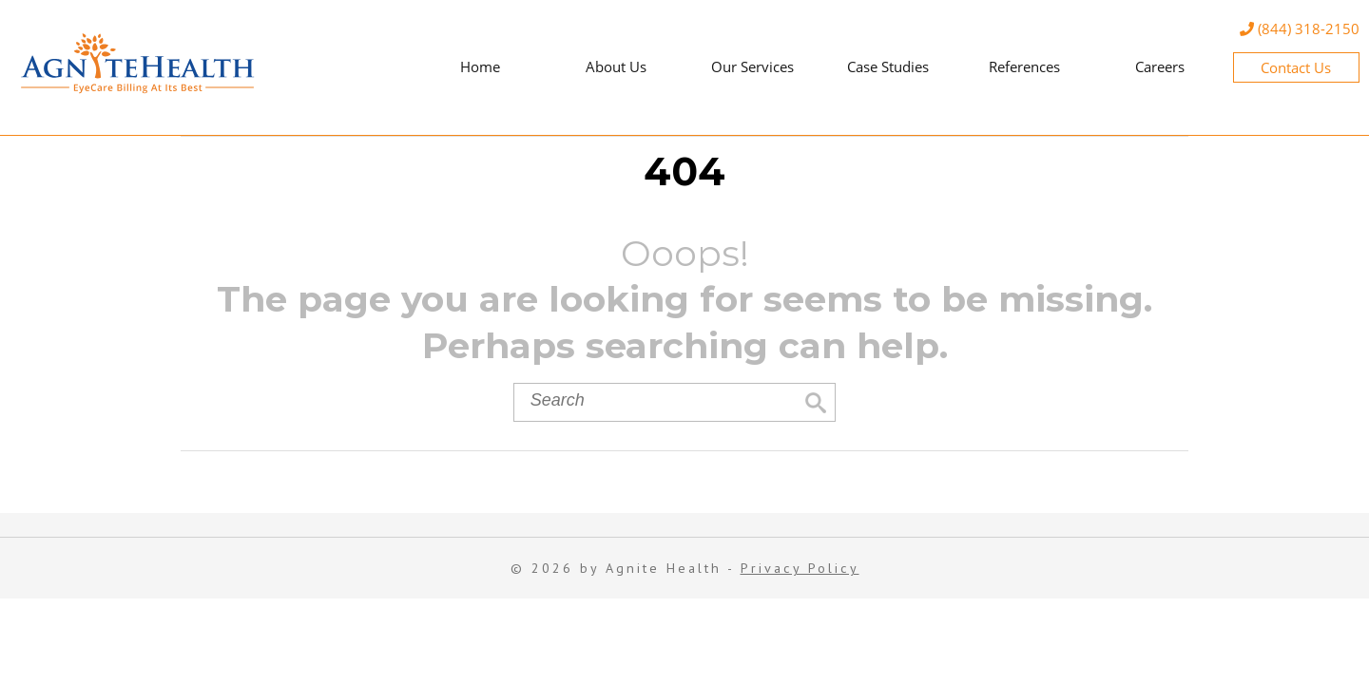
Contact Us (1296, 67)
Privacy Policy (800, 568)
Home (480, 66)
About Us (616, 66)
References (1024, 66)
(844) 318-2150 (1299, 28)
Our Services (752, 66)
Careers (1160, 66)
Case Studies (888, 66)
